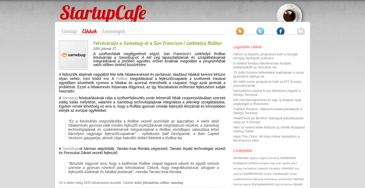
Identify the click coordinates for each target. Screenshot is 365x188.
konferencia (253, 174)
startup (298, 179)
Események (113, 31)
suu (277, 184)
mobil (293, 173)
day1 (294, 163)
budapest (240, 163)
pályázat (258, 179)
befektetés (288, 158)
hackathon (249, 168)
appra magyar (258, 158)
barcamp (274, 158)
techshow (287, 184)
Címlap (69, 31)
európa (237, 168)
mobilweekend (242, 179)
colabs (253, 163)
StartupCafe (70, 8)
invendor (288, 168)
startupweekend (262, 184)
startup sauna (242, 184)
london (267, 173)
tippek (298, 184)
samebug (177, 182)
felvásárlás (150, 182)
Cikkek (89, 31)
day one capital (280, 163)
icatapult (262, 168)
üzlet (138, 182)
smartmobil (285, 179)
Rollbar (122, 79)
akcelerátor (241, 158)
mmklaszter (281, 174)
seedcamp (271, 179)
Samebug (70, 98)
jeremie (238, 173)
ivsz (296, 168)
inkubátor (275, 168)
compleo (264, 163)
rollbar (164, 182)
